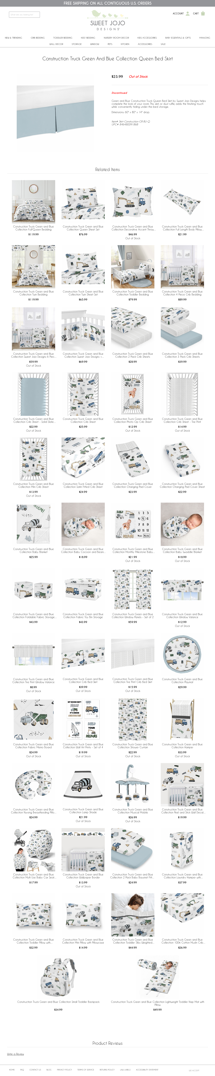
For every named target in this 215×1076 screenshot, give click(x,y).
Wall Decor (56, 44)
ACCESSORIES (145, 44)
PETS (110, 44)
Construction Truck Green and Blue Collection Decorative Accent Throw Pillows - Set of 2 (133, 228)
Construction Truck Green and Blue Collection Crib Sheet (83, 420)
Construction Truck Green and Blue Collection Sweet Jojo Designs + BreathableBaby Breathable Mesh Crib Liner (83, 355)
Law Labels (125, 1070)
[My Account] (188, 14)
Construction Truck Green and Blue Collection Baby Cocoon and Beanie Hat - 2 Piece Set (83, 551)
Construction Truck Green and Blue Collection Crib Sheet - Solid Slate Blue (33, 420)
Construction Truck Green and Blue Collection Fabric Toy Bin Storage (83, 616)
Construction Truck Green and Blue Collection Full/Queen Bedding (33, 228)
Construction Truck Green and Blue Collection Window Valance (182, 616)
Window (94, 44)
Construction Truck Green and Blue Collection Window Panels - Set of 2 (133, 616)
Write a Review (15, 1053)
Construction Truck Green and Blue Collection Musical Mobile (132, 811)
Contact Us (35, 1070)
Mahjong (204, 37)
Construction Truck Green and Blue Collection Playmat (182, 681)
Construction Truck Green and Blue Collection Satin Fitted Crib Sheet (83, 485)
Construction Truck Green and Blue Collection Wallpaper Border (83, 876)
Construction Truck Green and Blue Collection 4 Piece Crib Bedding (182, 293)
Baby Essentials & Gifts (178, 37)
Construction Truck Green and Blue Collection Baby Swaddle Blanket (182, 550)
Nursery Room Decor (116, 37)
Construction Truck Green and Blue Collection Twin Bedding (33, 293)
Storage (77, 44)
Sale (163, 44)
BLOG (49, 1070)
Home (12, 1070)
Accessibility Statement (147, 1070)
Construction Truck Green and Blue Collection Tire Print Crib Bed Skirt (132, 680)
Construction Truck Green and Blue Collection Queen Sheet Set (83, 228)
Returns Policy (107, 1070)
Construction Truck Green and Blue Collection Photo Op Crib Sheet (132, 420)
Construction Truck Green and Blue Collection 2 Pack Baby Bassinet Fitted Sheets (132, 876)
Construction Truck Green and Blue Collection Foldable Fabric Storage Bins (34, 616)
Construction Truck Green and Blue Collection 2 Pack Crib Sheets (132, 355)
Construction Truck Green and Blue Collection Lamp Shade (83, 811)
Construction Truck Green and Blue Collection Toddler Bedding (132, 293)
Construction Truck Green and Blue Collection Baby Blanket (33, 550)
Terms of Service (85, 1070)
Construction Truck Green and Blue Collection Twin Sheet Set (83, 293)
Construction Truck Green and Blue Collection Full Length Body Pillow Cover (182, 228)
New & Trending (13, 37)
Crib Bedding (38, 37)
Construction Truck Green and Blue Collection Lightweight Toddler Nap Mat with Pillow (157, 1003)
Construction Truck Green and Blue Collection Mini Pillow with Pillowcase (83, 941)
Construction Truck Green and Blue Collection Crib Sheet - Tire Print (182, 420)
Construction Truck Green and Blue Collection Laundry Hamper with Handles (182, 876)
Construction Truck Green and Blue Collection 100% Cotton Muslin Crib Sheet (182, 941)
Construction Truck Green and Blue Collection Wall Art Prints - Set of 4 (83, 746)
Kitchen (125, 44)
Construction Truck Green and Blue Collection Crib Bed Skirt (83, 680)
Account (178, 14)
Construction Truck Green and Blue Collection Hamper (182, 746)
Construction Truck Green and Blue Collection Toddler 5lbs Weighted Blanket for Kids (132, 941)
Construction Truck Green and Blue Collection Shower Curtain (132, 746)
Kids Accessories (147, 37)
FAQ (22, 1070)
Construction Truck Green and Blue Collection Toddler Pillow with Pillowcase (33, 941)
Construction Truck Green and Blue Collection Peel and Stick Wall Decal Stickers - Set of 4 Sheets (182, 811)
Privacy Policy (64, 1070)
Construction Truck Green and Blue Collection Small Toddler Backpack (58, 1001)
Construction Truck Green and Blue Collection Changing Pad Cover (132, 485)
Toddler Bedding (62, 37)
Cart (196, 14)
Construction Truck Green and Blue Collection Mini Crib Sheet (33, 485)
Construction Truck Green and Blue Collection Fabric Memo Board (33, 746)
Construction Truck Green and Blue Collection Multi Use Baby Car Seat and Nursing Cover (33, 876)
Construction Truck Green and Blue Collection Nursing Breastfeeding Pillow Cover (33, 811)
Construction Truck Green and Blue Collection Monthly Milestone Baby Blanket (132, 551)
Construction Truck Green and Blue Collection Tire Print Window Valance (33, 681)
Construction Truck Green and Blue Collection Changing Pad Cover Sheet (182, 485)
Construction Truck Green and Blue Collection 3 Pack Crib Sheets (182, 355)
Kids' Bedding (88, 37)
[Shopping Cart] (203, 13)
